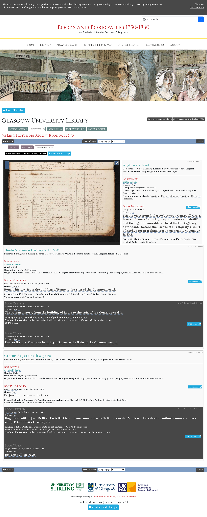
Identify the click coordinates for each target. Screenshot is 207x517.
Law (132, 212)
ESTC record (194, 324)
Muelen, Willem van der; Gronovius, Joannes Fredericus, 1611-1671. (45, 430)
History (15, 286)
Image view (27, 147)
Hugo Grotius (10, 389)
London (40, 317)
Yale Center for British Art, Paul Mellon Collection (114, 497)
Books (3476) (55, 129)
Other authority (193, 436)
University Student (170, 196)
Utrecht (37, 427)
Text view (13, 147)
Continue (199, 4)
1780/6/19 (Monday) (25, 359)
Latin (18, 427)
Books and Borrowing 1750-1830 (103, 27)
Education (154, 196)
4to (85, 317)
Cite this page (178, 119)
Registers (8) (37, 129)
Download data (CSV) (195, 119)
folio (85, 427)
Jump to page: (105, 141)
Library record (193, 207)
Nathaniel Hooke (12, 283)
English (19, 317)
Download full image (59, 153)
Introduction (18, 129)
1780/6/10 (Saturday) (25, 254)
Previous (8, 141)
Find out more (197, 7)
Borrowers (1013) (75, 129)
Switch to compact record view (160, 119)
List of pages (89, 141)
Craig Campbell (130, 210)
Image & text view (44, 147)
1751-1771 (70, 317)
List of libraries (13, 110)
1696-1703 (68, 427)
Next (200, 141)
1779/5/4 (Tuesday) (143, 169)
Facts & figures (97, 129)
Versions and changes (103, 507)
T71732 (15, 323)
